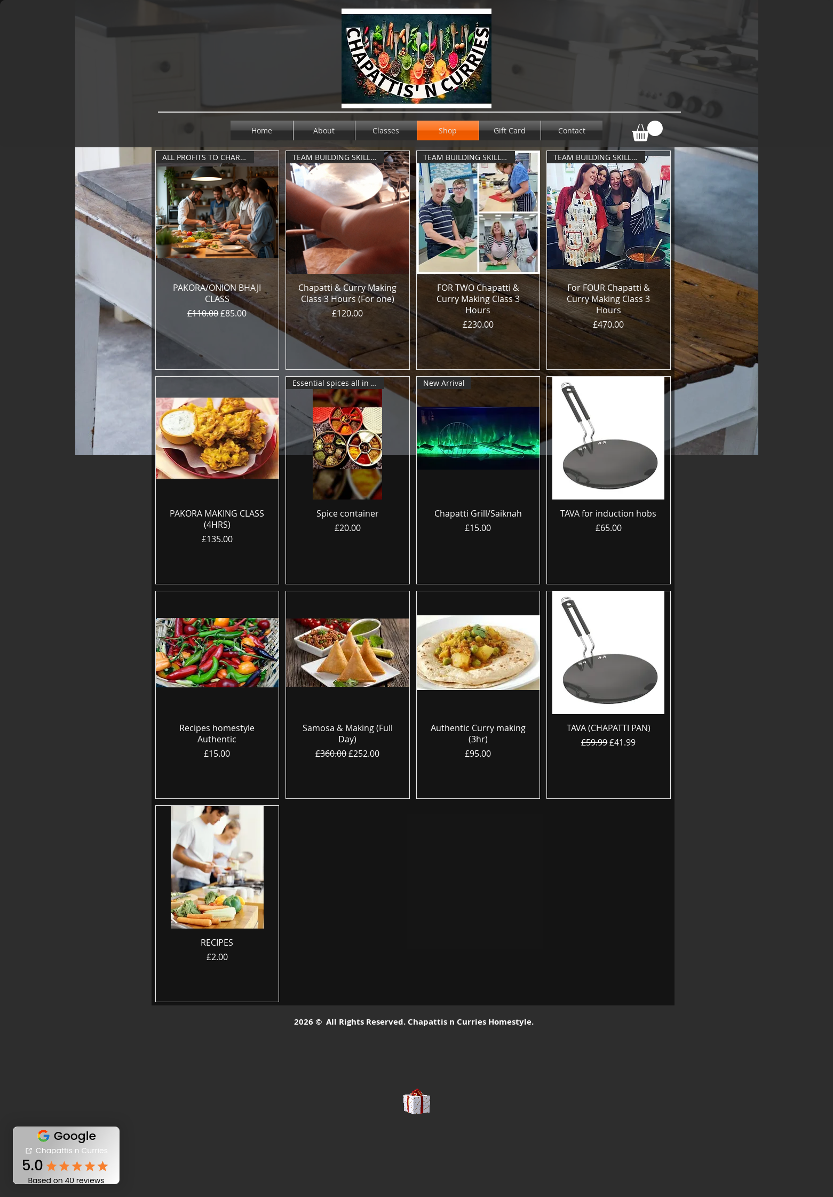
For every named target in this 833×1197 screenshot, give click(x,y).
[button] (647, 131)
